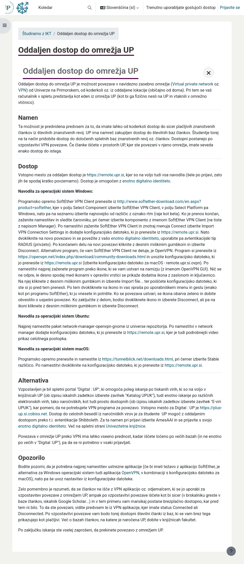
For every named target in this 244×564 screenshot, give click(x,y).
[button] (90, 7)
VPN (22, 90)
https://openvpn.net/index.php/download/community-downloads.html (82, 256)
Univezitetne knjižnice (125, 426)
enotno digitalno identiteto (146, 181)
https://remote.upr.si (105, 174)
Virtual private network (192, 84)
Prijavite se (230, 7)
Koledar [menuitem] (45, 7)
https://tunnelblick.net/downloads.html (137, 359)
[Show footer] (231, 551)
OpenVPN (130, 472)
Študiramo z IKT (36, 33)
